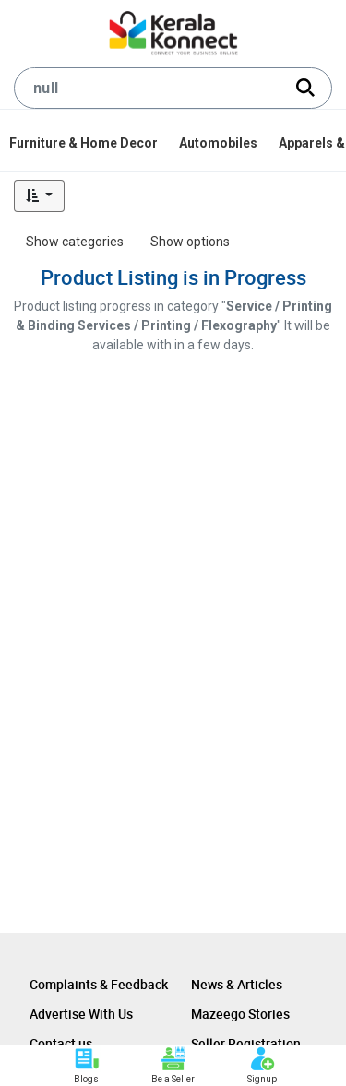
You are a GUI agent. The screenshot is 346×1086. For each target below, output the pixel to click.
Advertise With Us (81, 1013)
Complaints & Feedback (99, 984)
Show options (190, 241)
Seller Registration (246, 1043)
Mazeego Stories (240, 1013)
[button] (39, 196)
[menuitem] (85, 143)
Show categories (75, 241)
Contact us (61, 1043)
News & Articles (236, 984)
